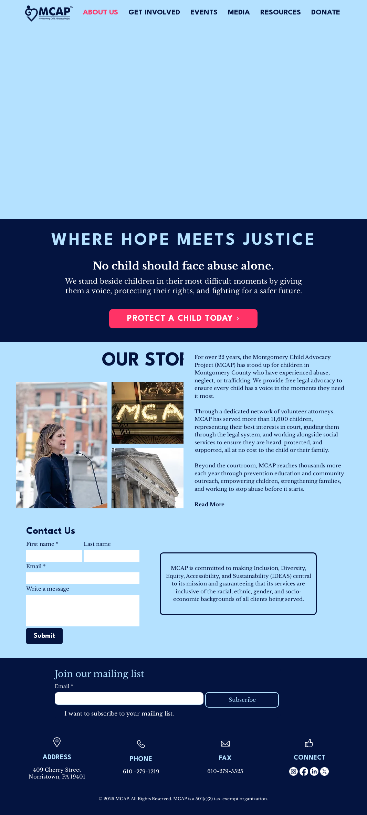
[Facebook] (304, 771)
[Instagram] (293, 771)
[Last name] (109, 556)
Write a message (47, 589)
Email (36, 566)
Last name (97, 544)
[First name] (52, 556)
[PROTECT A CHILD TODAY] (183, 318)
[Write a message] (82, 610)
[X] (324, 771)
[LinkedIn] (314, 771)
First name (42, 544)
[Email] (80, 578)
